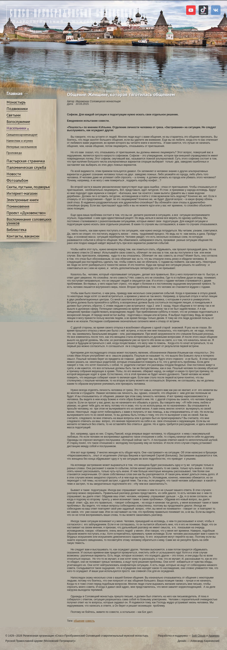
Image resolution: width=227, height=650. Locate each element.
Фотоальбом (17, 180)
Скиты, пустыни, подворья (28, 186)
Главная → (18, 93)
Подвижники (17, 108)
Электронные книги (22, 199)
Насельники (16, 128)
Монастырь (16, 102)
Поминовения (17, 206)
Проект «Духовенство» (26, 212)
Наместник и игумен (19, 141)
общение (79, 620)
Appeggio (213, 635)
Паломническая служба (26, 167)
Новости (13, 173)
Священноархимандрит (21, 135)
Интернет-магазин (21, 193)
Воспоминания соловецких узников (28, 221)
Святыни (13, 115)
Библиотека (16, 229)
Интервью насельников (21, 147)
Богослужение (18, 121)
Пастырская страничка (25, 160)
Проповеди (14, 153)
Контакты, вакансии (22, 236)
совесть (89, 620)
